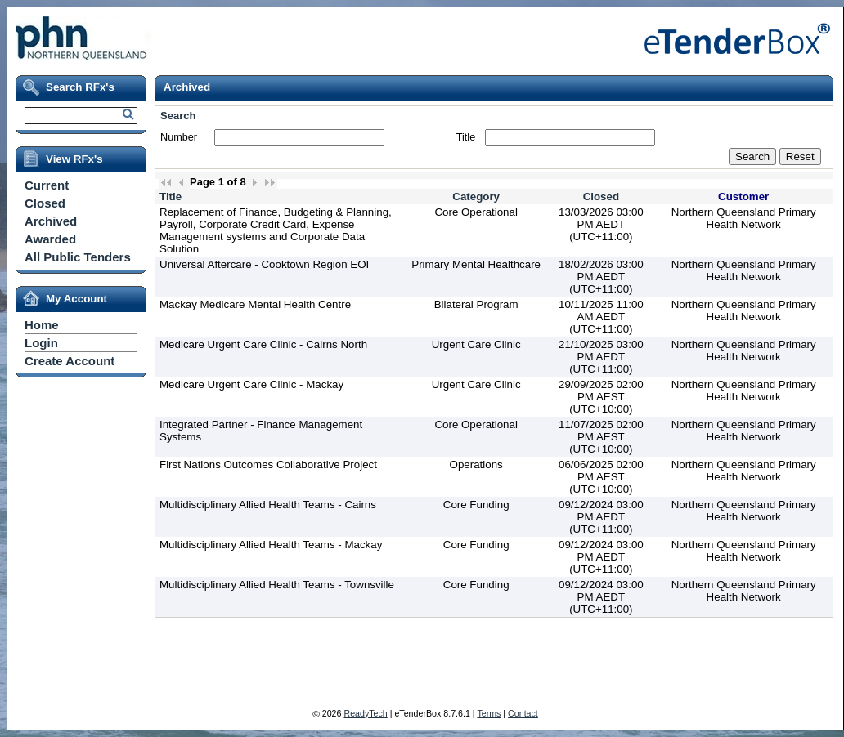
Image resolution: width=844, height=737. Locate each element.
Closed (45, 203)
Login (41, 343)
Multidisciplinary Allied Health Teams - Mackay (270, 544)
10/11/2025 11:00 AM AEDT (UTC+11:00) (601, 316)
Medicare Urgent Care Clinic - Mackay (251, 384)
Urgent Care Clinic (476, 344)
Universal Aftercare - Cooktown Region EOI (264, 264)
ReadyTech (365, 713)
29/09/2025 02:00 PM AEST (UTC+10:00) (601, 396)
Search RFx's (80, 87)
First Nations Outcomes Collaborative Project (268, 464)
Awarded (50, 239)
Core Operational (476, 212)
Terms (489, 713)
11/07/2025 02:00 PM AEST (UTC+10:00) (601, 436)
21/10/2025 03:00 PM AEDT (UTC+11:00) (601, 356)
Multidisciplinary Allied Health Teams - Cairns (267, 504)
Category (476, 196)
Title (465, 137)
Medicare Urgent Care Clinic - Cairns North (263, 344)
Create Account (69, 361)
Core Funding (476, 504)
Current (47, 185)
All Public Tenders (78, 257)
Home (42, 325)
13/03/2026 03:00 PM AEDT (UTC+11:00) (601, 224)
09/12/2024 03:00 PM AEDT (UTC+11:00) (601, 516)
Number (178, 137)
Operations (476, 464)
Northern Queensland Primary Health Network (743, 218)
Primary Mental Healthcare (476, 264)
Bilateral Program (476, 304)
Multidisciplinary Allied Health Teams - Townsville (276, 584)
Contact (523, 713)
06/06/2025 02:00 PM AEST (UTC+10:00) (601, 476)
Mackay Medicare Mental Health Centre (255, 304)
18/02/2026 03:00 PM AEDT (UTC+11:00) (601, 276)
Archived (51, 221)
